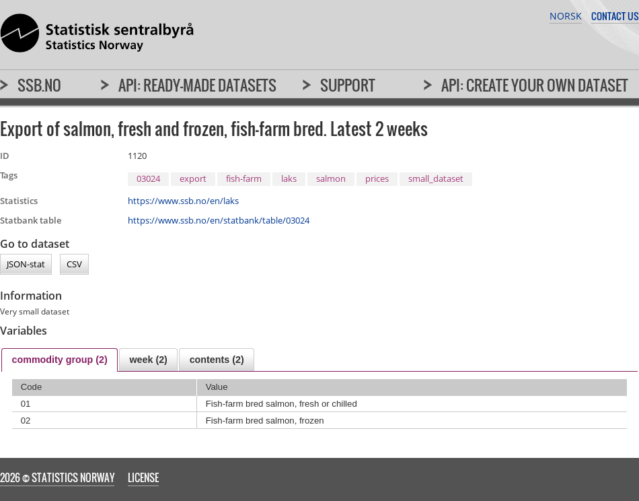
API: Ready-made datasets (197, 85)
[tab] (59, 360)
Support (347, 85)
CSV (74, 265)
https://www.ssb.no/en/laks (183, 201)
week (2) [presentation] (148, 359)
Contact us (615, 16)
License (143, 477)
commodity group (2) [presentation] (59, 359)
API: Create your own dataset (534, 85)
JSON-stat (26, 265)
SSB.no (39, 85)
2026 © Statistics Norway (57, 477)
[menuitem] (30, 91)
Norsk (566, 15)
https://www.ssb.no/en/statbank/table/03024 (218, 220)
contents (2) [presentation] (217, 359)
